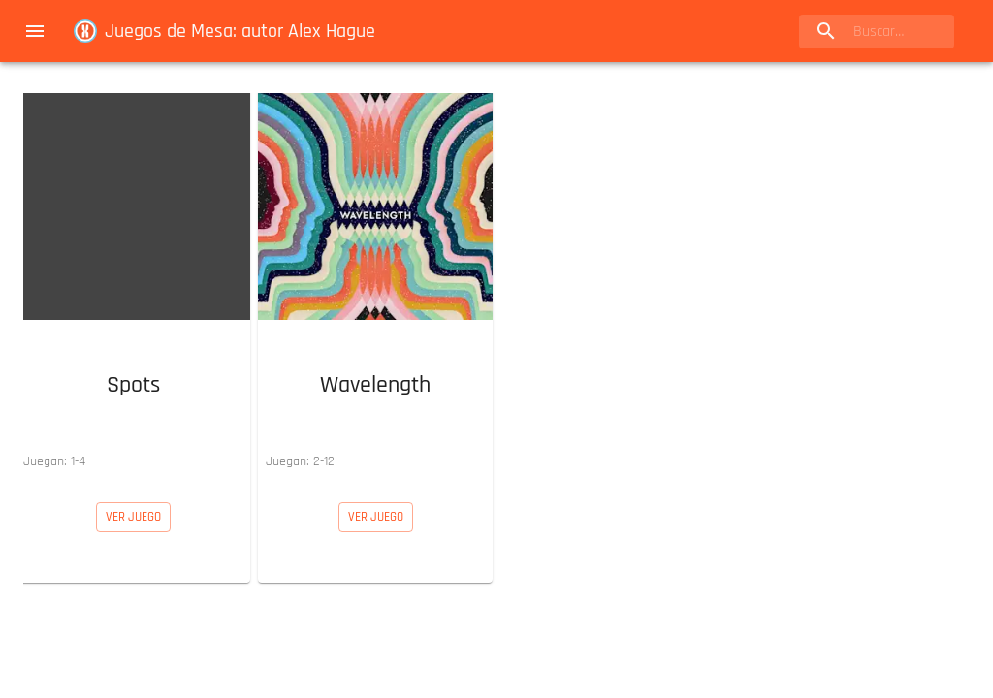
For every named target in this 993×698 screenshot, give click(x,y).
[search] (876, 31)
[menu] (35, 31)
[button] (133, 282)
